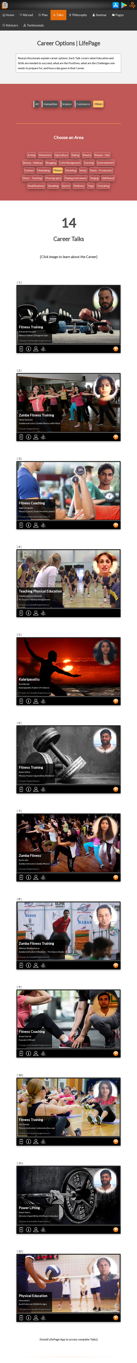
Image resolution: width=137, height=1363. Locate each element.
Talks (58, 15)
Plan (43, 15)
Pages (118, 15)
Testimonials (33, 25)
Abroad (26, 15)
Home (8, 15)
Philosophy (78, 15)
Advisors (10, 25)
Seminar (99, 15)
